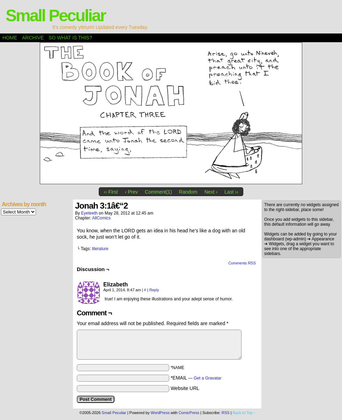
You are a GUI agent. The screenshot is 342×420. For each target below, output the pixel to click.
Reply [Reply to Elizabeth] (154, 290)
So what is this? (70, 37)
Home (9, 37)
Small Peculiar (55, 15)
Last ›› (231, 192)
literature (100, 248)
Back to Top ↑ (244, 413)
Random (188, 192)
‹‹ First (111, 192)
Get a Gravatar (207, 378)
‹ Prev (131, 192)
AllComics (101, 218)
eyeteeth (89, 213)
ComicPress (189, 413)
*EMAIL (196, 378)
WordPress (160, 413)
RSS (226, 413)
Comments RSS (242, 263)
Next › (211, 192)
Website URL (185, 388)
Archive (33, 37)
